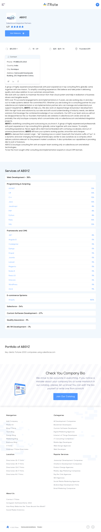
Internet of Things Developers (65, 435)
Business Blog (11, 442)
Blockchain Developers (62, 425)
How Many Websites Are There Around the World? (25, 506)
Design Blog (11, 435)
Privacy (39, 527)
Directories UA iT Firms (15, 471)
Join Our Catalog (65, 396)
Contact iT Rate (12, 499)
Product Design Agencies (63, 467)
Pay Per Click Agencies (62, 474)
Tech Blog (10, 432)
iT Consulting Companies (64, 439)
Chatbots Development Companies (68, 464)
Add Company (12, 421)
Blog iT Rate (11, 428)
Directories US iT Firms (15, 460)
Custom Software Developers (65, 428)
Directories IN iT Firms (14, 474)
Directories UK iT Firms (15, 464)
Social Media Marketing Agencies (67, 481)
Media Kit (10, 425)
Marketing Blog (12, 439)
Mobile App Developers (63, 442)
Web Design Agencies (62, 446)
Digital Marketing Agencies (64, 432)
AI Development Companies (65, 421)
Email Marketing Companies (65, 488)
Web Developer (60, 449)
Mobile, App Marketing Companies (67, 471)
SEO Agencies (59, 478)
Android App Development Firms (66, 485)
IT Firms (9, 446)
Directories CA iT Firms (15, 467)
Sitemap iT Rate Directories (17, 449)
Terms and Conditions (28, 527)
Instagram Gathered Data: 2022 (19, 503)
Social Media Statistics (15, 510)
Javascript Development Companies (68, 460)
